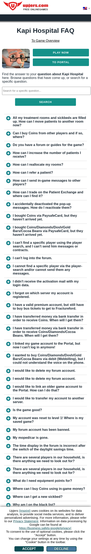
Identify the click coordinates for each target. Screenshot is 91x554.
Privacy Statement (25, 521)
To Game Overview (45, 40)
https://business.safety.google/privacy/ (45, 528)
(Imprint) (25, 510)
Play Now (61, 52)
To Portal (60, 62)
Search (45, 102)
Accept (29, 549)
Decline (61, 549)
